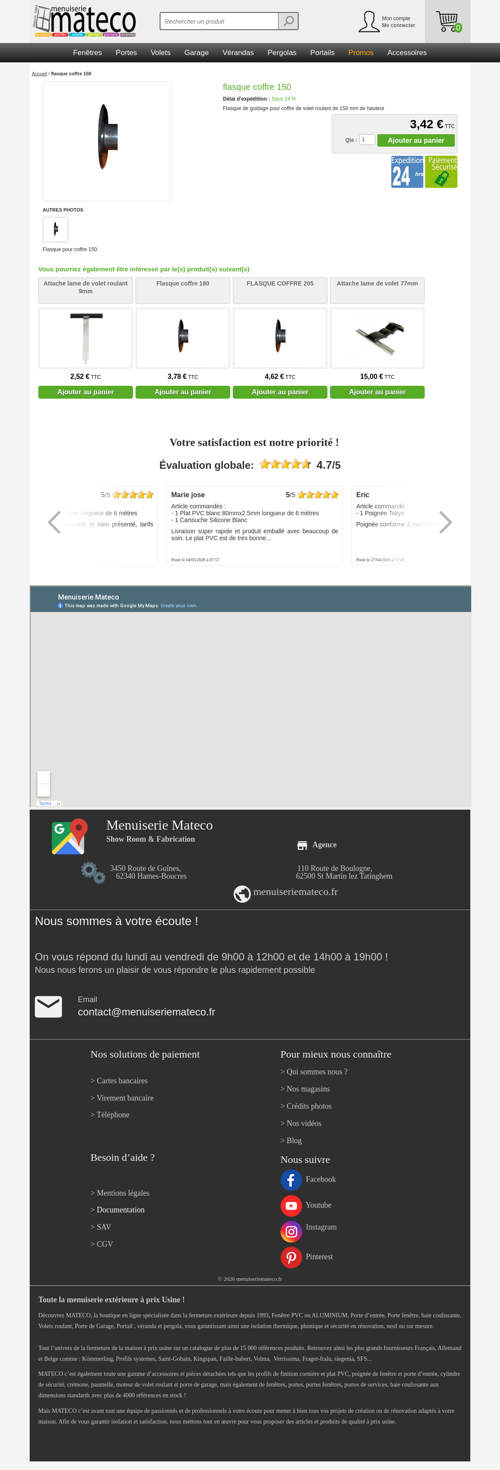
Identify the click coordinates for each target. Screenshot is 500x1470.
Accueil (39, 73)
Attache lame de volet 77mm (377, 283)
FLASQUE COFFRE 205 (280, 283)
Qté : (351, 140)
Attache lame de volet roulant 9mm (85, 287)
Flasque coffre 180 (183, 283)
